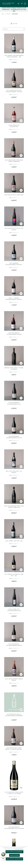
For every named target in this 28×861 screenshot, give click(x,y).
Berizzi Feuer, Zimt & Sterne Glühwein (14, 368)
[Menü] (18, 3)
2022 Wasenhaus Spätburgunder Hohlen (14, 644)
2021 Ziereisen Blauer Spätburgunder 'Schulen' (14, 91)
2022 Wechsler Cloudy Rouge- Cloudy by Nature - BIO (14, 748)
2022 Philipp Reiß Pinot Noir (14, 195)
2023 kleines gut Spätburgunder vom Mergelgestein (14, 609)
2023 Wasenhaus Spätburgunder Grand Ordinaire (14, 333)
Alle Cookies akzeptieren (14, 859)
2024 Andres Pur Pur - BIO (14, 541)
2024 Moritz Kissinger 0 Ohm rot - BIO (14, 575)
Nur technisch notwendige (14, 851)
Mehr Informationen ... (19, 849)
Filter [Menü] (14, 23)
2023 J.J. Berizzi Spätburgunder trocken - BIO (14, 298)
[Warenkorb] (25, 3)
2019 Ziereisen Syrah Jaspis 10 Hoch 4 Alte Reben (14, 792)
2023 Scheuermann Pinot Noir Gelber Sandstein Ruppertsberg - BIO (14, 506)
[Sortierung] (14, 29)
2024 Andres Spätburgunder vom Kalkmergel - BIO (14, 56)
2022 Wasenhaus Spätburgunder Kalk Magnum (14, 827)
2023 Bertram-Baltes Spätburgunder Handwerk (14, 715)
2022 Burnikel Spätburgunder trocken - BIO (14, 263)
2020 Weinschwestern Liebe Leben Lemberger (14, 160)
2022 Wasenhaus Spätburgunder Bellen (14, 437)
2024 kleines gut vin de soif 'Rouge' (14, 229)
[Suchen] (21, 3)
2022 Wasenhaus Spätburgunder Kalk (14, 403)
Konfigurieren (14, 855)
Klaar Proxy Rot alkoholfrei (14, 125)
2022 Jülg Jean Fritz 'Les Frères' (14, 471)
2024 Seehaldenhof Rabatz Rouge (14, 679)
